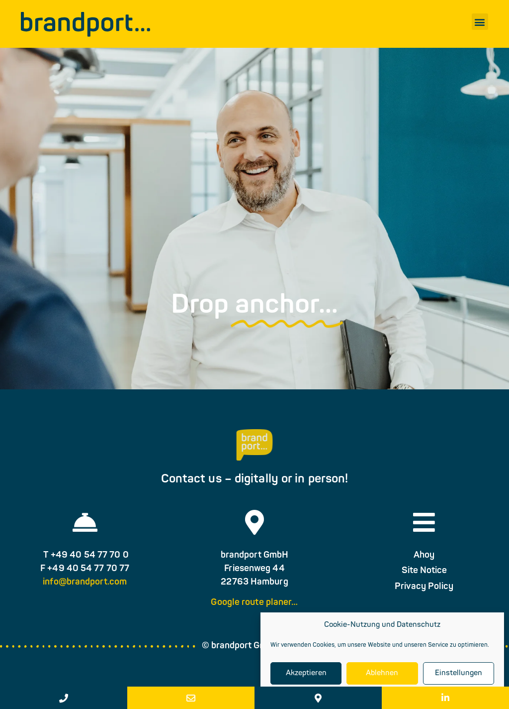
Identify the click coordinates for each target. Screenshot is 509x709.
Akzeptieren (306, 673)
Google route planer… (254, 610)
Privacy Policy (424, 593)
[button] (480, 21)
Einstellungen (458, 673)
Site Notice (424, 578)
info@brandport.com (85, 589)
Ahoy (424, 562)
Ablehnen (382, 673)
